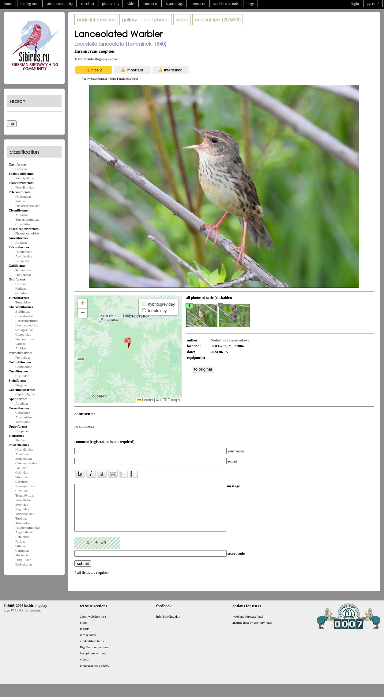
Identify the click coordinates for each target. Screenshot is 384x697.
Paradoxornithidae (27, 527)
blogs (250, 4)
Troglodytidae (24, 495)
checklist (87, 4)
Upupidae (21, 431)
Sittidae (20, 546)
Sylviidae (21, 504)
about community (60, 4)
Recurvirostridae (26, 320)
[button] (128, 343)
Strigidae (21, 385)
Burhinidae (22, 311)
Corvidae (21, 481)
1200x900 (217, 20)
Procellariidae (24, 187)
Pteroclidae (22, 357)
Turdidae (21, 518)
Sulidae (20, 201)
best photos (156, 20)
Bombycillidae (25, 486)
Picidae (20, 440)
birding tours (30, 4)
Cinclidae (21, 491)
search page (174, 4)
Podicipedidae (24, 178)
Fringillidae (23, 560)
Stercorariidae (24, 339)
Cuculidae (22, 376)
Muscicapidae (24, 514)
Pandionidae (23, 251)
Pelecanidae (23, 196)
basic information (96, 20)
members (198, 4)
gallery (129, 20)
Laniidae (21, 468)
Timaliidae (22, 523)
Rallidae (21, 288)
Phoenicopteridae (27, 233)
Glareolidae (23, 334)
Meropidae (22, 422)
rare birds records (226, 4)
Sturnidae (21, 477)
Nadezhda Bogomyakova (97, 59)
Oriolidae (21, 472)
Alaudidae (22, 454)
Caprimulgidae (25, 394)
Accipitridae (23, 256)
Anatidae (21, 242)
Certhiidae (22, 550)
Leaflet (145, 400)
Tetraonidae (23, 270)
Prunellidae (23, 500)
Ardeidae (21, 215)
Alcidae (20, 348)
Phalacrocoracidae (27, 206)
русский (373, 4)
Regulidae (22, 509)
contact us (150, 4)
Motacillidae (23, 458)
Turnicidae (22, 302)
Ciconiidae (22, 224)
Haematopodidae (26, 325)
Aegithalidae (23, 532)
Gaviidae (21, 169)
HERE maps (170, 400)
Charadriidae (24, 316)
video (131, 4)
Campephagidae (26, 463)
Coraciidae (22, 412)
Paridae (20, 541)
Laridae (20, 343)
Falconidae (22, 261)
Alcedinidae (23, 417)
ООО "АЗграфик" (28, 619)
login (355, 4)
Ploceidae (21, 555)
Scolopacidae (24, 330)
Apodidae (21, 403)
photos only (110, 4)
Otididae (21, 293)
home (8, 4)
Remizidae (22, 537)
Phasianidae (23, 274)
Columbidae (23, 366)
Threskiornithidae (27, 219)
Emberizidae (23, 564)
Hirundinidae (24, 449)
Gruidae (20, 284)
